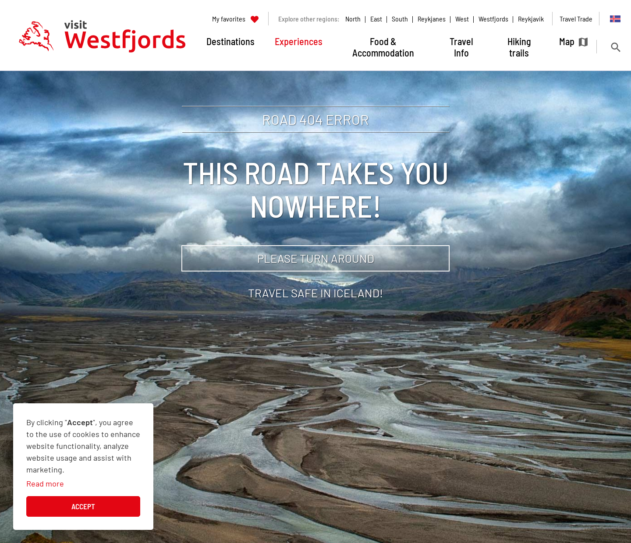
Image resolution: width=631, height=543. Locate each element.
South (400, 18)
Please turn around (315, 258)
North (353, 18)
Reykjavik (531, 18)
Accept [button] (83, 506)
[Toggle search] (615, 47)
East (376, 18)
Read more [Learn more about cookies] (45, 483)
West (462, 18)
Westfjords (493, 18)
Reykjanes (432, 18)
